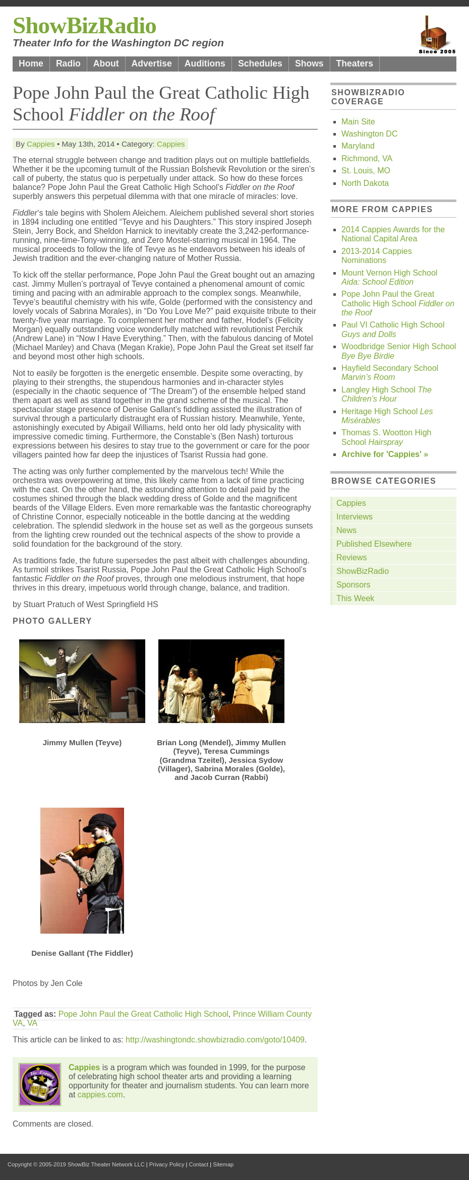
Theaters (354, 63)
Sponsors (353, 584)
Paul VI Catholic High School (393, 329)
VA (32, 1023)
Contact (199, 1164)
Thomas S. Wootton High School (386, 437)
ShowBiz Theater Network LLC (106, 1164)
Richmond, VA (366, 158)
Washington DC (369, 133)
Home (31, 63)
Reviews (351, 557)
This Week (355, 598)
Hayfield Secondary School (389, 372)
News (346, 530)
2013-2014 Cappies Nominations (376, 256)
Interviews (354, 516)
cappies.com (100, 1094)
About (106, 63)
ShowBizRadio (84, 25)
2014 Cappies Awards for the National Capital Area (393, 234)
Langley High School (386, 394)
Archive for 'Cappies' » (384, 454)
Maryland (358, 146)
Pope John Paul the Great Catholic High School (143, 1014)
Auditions (205, 63)
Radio (68, 63)
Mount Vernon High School (389, 277)
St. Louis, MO (365, 170)
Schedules (260, 63)
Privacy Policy (167, 1164)
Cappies (41, 144)
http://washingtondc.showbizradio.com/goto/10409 (215, 1039)
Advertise (152, 63)
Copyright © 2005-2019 (37, 1164)
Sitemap (223, 1164)
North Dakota (365, 183)
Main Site (358, 121)
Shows (309, 63)
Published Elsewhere (374, 544)
